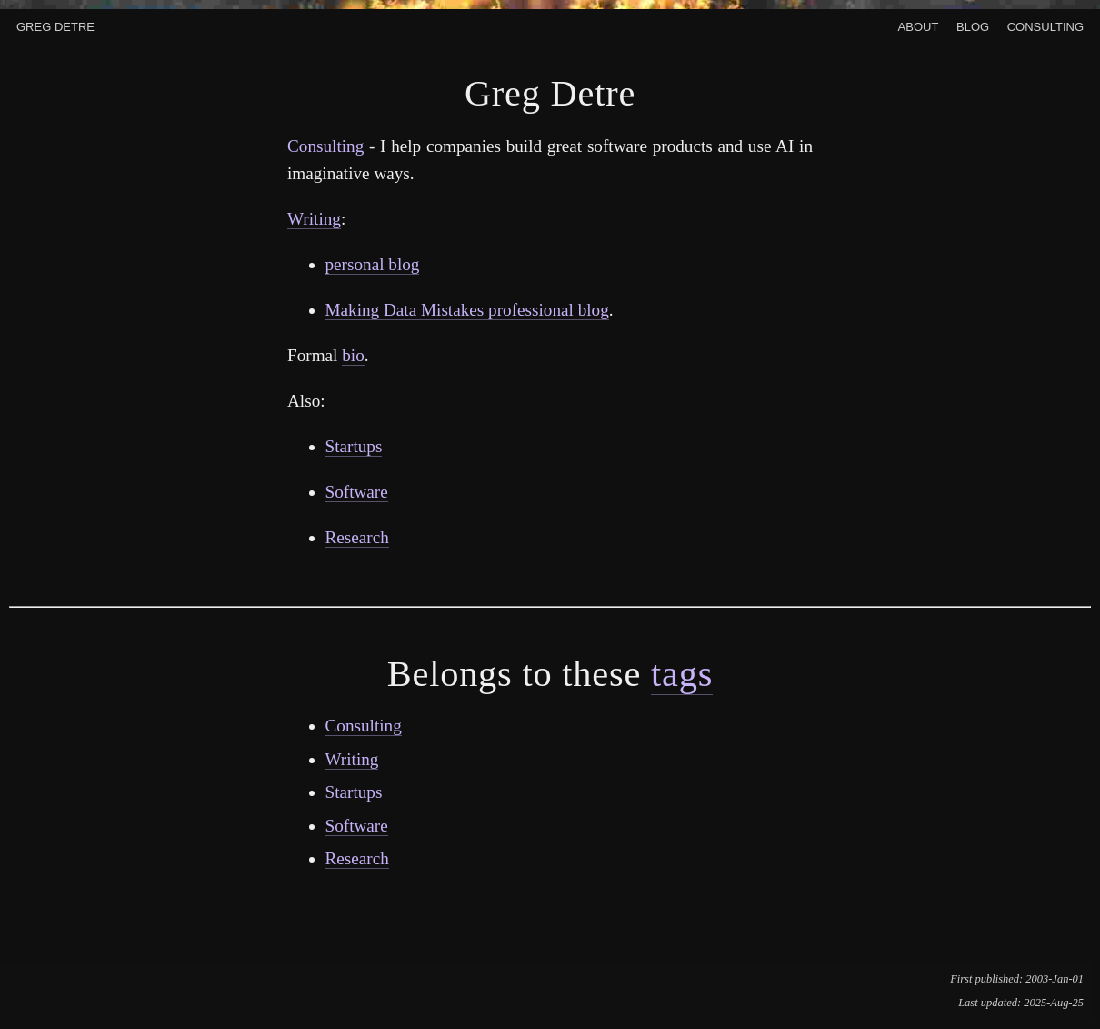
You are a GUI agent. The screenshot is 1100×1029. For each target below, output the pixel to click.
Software (356, 491)
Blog (972, 25)
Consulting (1045, 25)
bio (353, 355)
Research (357, 537)
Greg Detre (55, 25)
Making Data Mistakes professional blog (467, 309)
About (918, 25)
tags (682, 673)
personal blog (372, 264)
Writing (314, 218)
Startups (354, 446)
